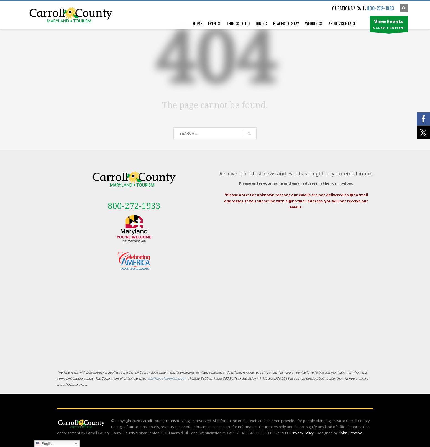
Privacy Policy (302, 432)
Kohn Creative (350, 432)
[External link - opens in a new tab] (134, 228)
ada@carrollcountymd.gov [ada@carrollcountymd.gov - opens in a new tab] (166, 378)
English (44, 443)
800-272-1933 (380, 8)
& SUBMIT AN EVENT (389, 25)
